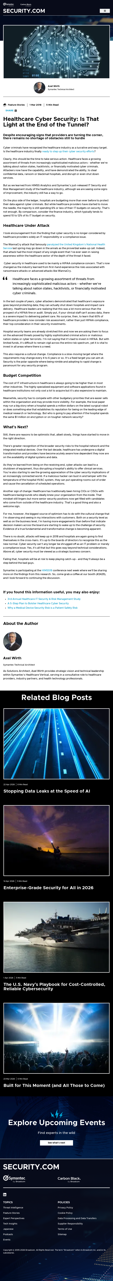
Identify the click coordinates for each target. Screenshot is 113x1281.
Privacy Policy (65, 1208)
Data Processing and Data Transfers (77, 1218)
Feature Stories (14, 105)
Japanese (8, 1229)
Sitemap (62, 1234)
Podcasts (8, 1234)
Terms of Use (65, 1229)
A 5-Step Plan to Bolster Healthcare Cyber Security (38, 603)
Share (11, 111)
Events (6, 1240)
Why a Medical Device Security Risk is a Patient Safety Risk (43, 608)
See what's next (56, 1143)
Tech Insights (10, 1224)
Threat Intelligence (13, 1208)
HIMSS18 (46, 570)
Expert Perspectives (13, 1218)
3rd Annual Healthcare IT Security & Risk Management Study (44, 599)
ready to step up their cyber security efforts (68, 151)
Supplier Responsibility (70, 1224)
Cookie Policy (65, 1213)
